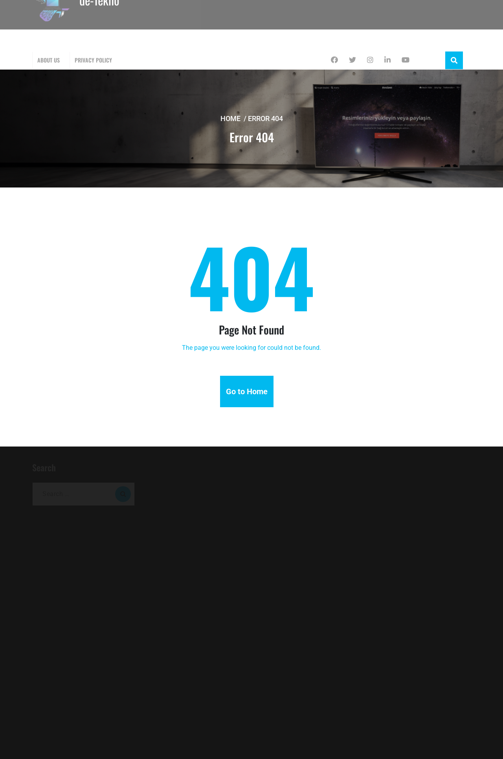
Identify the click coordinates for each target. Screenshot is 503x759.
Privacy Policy (93, 60)
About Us (48, 60)
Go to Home (247, 391)
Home (230, 118)
